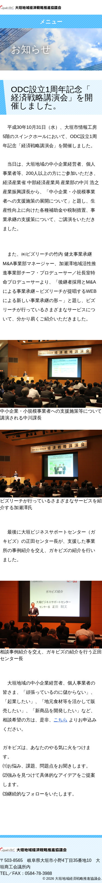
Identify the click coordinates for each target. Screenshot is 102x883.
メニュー (51, 21)
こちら (60, 720)
